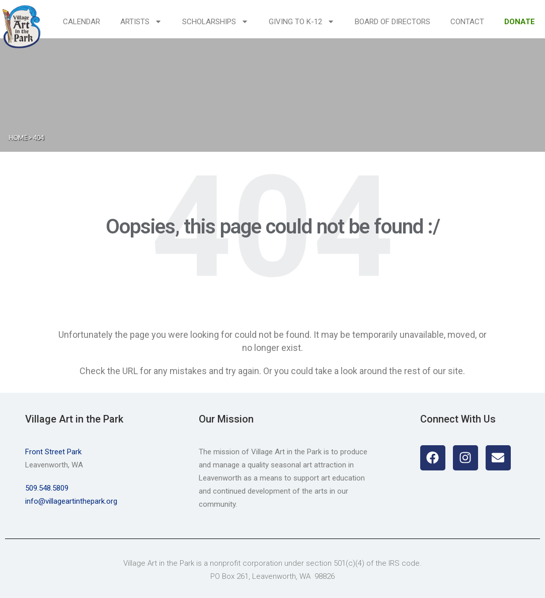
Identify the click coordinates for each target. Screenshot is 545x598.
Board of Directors (392, 21)
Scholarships (215, 21)
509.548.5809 (46, 488)
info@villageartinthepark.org (71, 501)
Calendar (81, 21)
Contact (467, 21)
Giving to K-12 (302, 21)
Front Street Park (53, 451)
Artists (141, 21)
